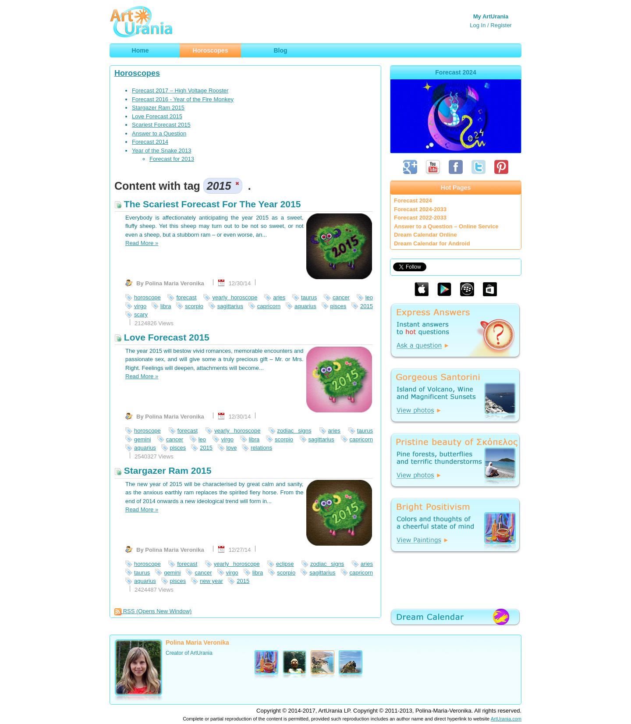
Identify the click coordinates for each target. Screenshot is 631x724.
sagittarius (230, 306)
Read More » (141, 243)
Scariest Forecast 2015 (161, 124)
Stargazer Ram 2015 (158, 107)
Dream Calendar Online (425, 234)
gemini (142, 439)
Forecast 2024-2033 (420, 209)
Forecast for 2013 (171, 159)
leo (369, 297)
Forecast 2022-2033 (420, 217)
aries (279, 297)
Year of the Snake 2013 (161, 150)
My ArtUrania (490, 16)
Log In (478, 25)
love (232, 447)
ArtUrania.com (506, 718)
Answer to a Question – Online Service (446, 226)
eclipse (285, 564)
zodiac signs (294, 430)
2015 (366, 306)
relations (261, 447)
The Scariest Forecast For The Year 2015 (207, 204)
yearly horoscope (234, 297)
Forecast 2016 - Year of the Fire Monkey (183, 99)
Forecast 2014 (150, 141)
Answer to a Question (159, 133)
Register (500, 25)
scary (141, 314)
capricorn (268, 306)
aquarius (305, 306)
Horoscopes (137, 73)
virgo (140, 306)
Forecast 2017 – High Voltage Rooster (180, 90)
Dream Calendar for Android (432, 243)
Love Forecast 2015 (157, 116)
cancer (341, 297)
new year (211, 581)
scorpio (194, 306)
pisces (338, 306)
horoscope (147, 297)
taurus (309, 297)
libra (165, 306)
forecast (186, 297)
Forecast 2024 (413, 200)
